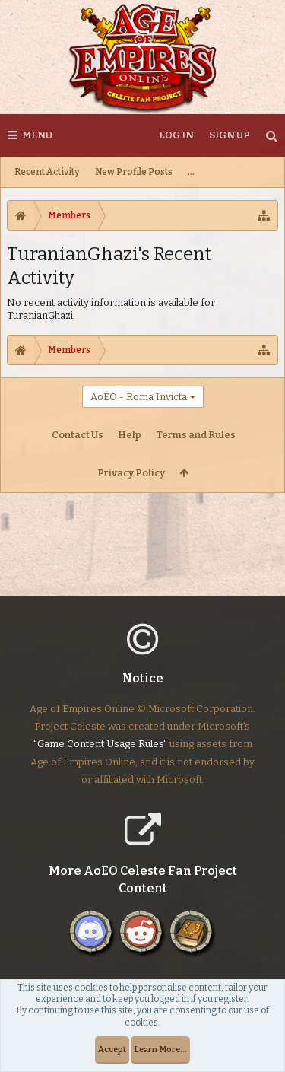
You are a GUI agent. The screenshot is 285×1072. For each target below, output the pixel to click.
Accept (112, 1050)
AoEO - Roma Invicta (138, 396)
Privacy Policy (131, 473)
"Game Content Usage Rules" (100, 756)
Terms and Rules (196, 435)
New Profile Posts (134, 172)
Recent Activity (47, 172)
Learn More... (160, 1050)
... (191, 172)
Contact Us (77, 435)
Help (129, 435)
